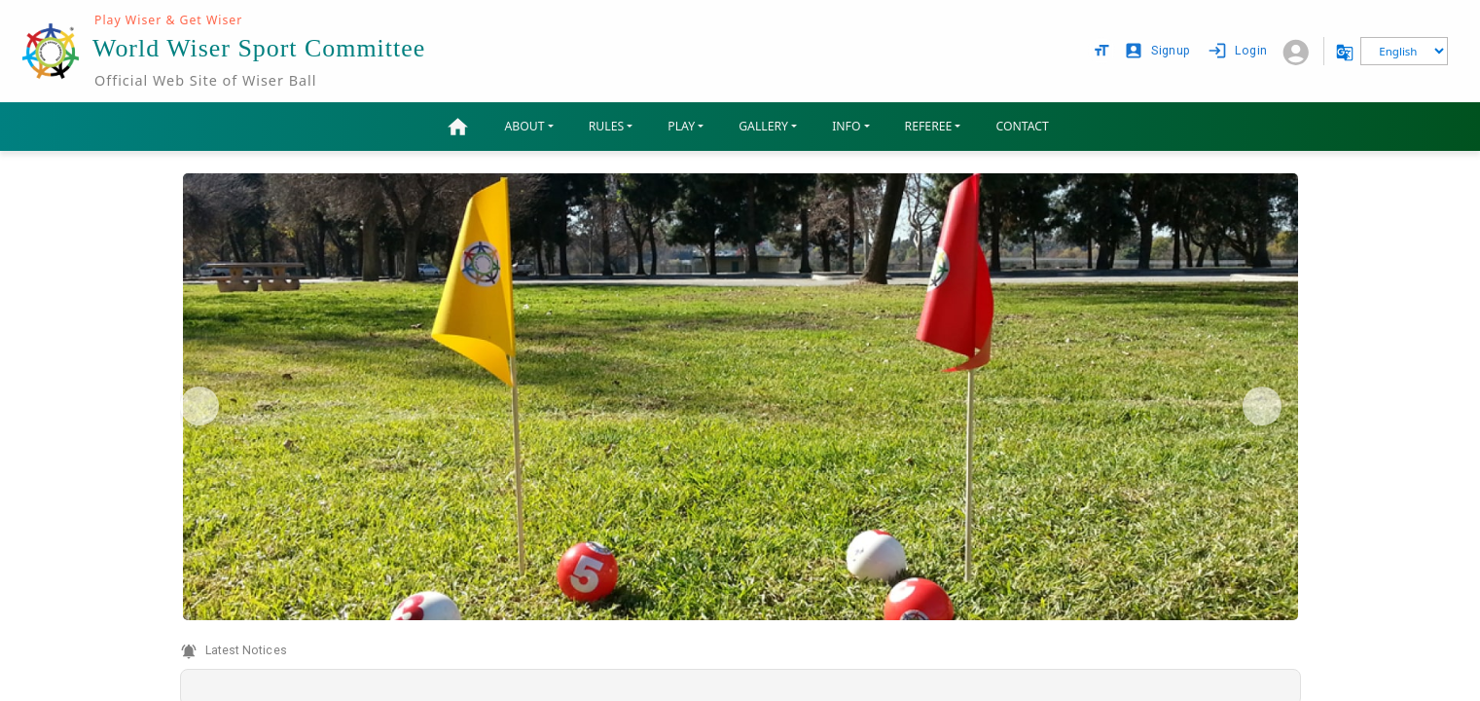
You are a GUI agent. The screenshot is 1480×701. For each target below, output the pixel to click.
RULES (606, 126)
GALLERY (763, 126)
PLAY (681, 126)
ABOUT (525, 126)
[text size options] (1101, 50)
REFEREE (929, 126)
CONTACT (1021, 126)
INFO (846, 126)
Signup (1159, 51)
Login (1239, 51)
